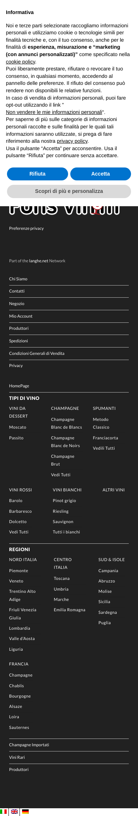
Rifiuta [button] (37, 174)
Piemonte (18, 570)
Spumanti (104, 408)
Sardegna (108, 612)
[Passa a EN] (14, 812)
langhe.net (38, 261)
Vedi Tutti (61, 475)
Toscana (62, 578)
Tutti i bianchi (66, 532)
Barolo (15, 500)
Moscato (17, 427)
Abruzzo (107, 581)
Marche (61, 599)
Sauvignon (63, 521)
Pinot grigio (64, 500)
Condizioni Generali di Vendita (36, 353)
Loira (14, 717)
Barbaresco (20, 511)
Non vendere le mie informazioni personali (54, 112)
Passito (16, 438)
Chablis (16, 686)
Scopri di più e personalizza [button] (69, 191)
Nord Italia (23, 559)
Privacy (16, 365)
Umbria (61, 589)
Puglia (105, 622)
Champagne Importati (29, 745)
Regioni (19, 549)
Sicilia (104, 601)
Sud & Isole (112, 559)
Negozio (16, 303)
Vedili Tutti (104, 448)
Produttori (19, 328)
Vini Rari (17, 757)
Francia (19, 664)
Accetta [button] (100, 174)
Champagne (65, 408)
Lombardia (19, 628)
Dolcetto (18, 521)
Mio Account (20, 316)
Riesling (61, 511)
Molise (105, 591)
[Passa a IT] (3, 812)
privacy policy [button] (72, 141)
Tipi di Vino (24, 398)
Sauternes (19, 727)
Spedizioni (18, 341)
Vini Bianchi (67, 490)
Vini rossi (20, 490)
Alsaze (15, 706)
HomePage (19, 386)
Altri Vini (114, 490)
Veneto (16, 581)
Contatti (17, 291)
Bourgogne (20, 696)
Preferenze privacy (26, 228)
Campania (108, 570)
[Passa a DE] (25, 812)
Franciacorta (105, 438)
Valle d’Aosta (22, 638)
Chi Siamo (18, 279)
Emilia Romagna (69, 610)
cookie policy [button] (20, 62)
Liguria (16, 649)
